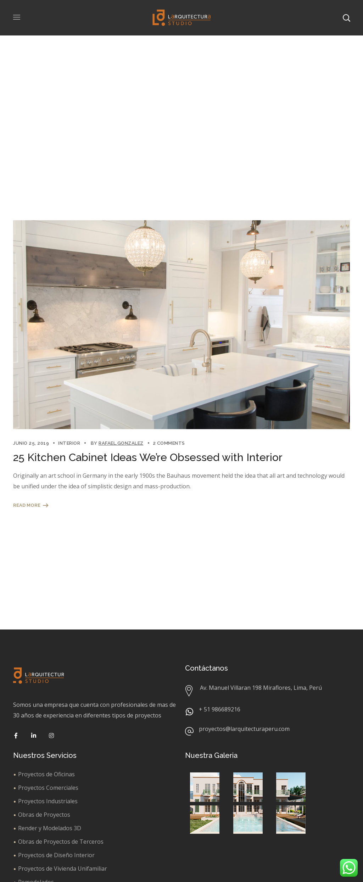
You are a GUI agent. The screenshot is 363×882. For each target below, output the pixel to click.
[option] (181, 324)
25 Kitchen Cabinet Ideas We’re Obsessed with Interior (148, 457)
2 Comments (169, 443)
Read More (26, 505)
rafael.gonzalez (121, 443)
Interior (69, 443)
